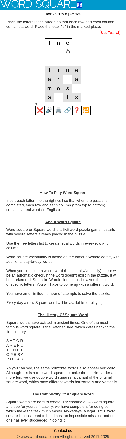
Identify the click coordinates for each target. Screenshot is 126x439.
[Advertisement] (63, 157)
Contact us (63, 430)
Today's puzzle (56, 14)
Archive (75, 14)
